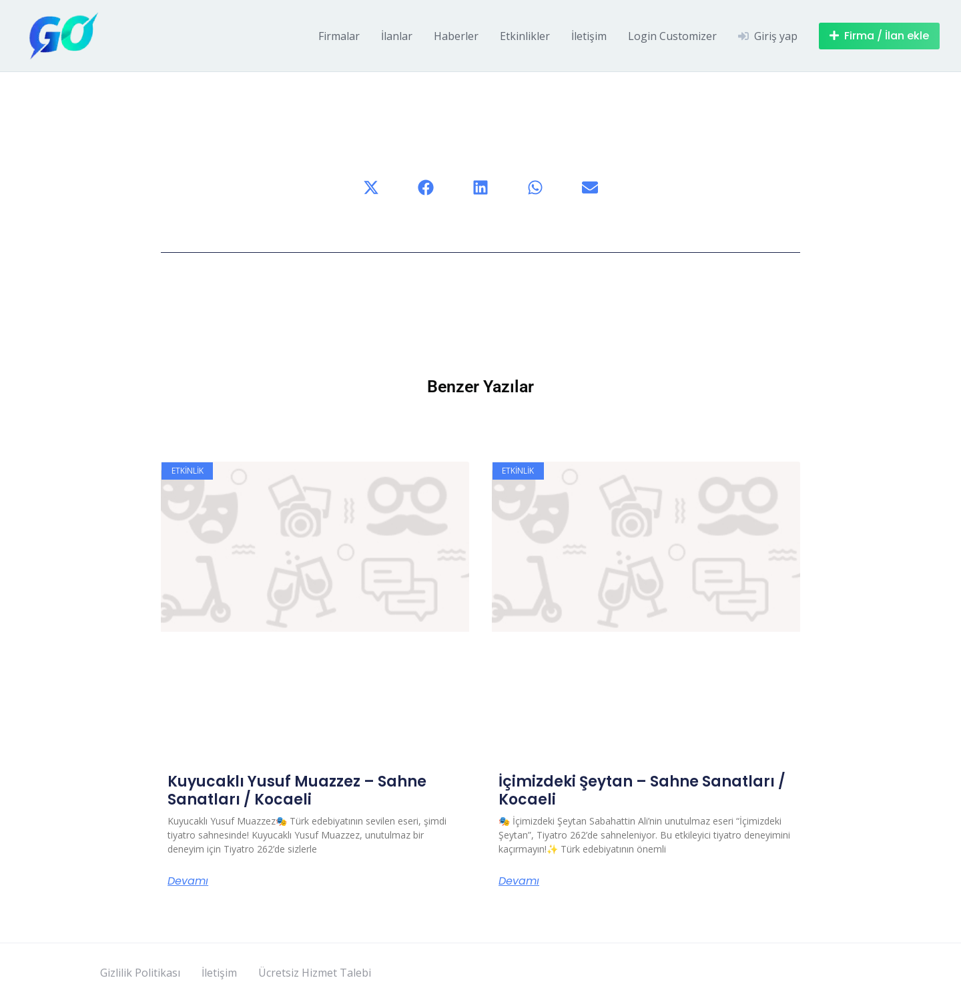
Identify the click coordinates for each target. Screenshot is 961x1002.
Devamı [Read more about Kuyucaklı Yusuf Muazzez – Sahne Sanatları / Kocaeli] (188, 881)
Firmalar (339, 36)
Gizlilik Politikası (140, 972)
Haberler (456, 36)
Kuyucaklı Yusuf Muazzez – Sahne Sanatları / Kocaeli (297, 790)
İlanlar (396, 36)
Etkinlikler (525, 36)
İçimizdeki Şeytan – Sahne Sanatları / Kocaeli (642, 790)
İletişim (589, 36)
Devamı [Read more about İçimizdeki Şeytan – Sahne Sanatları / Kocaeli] (519, 881)
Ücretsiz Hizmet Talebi (314, 972)
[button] (371, 187)
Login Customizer (672, 36)
